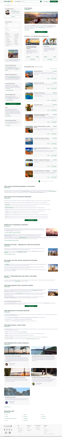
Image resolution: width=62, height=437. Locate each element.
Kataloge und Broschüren (20, 430)
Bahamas (25, 414)
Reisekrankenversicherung (31, 338)
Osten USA (43, 416)
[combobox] (56, 68)
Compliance (45, 432)
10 (46, 181)
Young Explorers (17, 44)
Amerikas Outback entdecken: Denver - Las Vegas (42, 149)
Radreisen (16, 41)
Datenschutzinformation (46, 429)
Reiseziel (6, 23)
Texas (6, 420)
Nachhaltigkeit (28, 430)
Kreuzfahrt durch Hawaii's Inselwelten (41, 138)
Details (37, 56)
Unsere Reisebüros (38, 428)
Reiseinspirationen (20, 429)
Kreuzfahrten (8, 40)
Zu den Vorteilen (7, 125)
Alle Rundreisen (16, 35)
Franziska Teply (12, 363)
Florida (43, 414)
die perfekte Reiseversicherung (13, 77)
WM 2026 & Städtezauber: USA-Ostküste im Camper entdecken (31, 47)
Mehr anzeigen (27, 29)
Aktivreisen (8, 35)
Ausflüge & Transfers (9, 36)
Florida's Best (46, 46)
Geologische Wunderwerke (39, 92)
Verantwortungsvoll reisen (10, 44)
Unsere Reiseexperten (38, 429)
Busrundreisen (41, 27)
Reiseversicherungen (20, 428)
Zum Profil (13, 16)
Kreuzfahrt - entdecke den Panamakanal (42, 159)
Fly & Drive (16, 39)
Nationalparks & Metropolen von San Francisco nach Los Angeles (41, 115)
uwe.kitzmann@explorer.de (16, 11)
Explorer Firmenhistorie (29, 429)
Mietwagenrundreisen (9, 41)
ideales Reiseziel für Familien (21, 251)
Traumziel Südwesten (38, 71)
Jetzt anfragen (32, 59)
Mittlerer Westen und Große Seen (11, 418)
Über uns (28, 428)
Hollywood (15, 212)
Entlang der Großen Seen (39, 83)
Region (6, 28)
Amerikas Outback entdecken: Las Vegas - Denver (42, 127)
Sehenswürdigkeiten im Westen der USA (12, 240)
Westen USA (26, 420)
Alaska (7, 414)
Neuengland (26, 418)
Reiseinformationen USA (9, 90)
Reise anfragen (53, 1)
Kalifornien (25, 416)
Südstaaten (44, 418)
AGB (44, 428)
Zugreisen (8, 45)
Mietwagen (16, 40)
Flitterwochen (8, 39)
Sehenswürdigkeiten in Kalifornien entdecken (13, 232)
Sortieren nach (52, 68)
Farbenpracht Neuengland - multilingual (42, 170)
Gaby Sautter (11, 401)
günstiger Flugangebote (52, 191)
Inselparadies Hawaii (38, 104)
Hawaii (7, 416)
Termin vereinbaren (46, 1)
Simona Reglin (39, 383)
